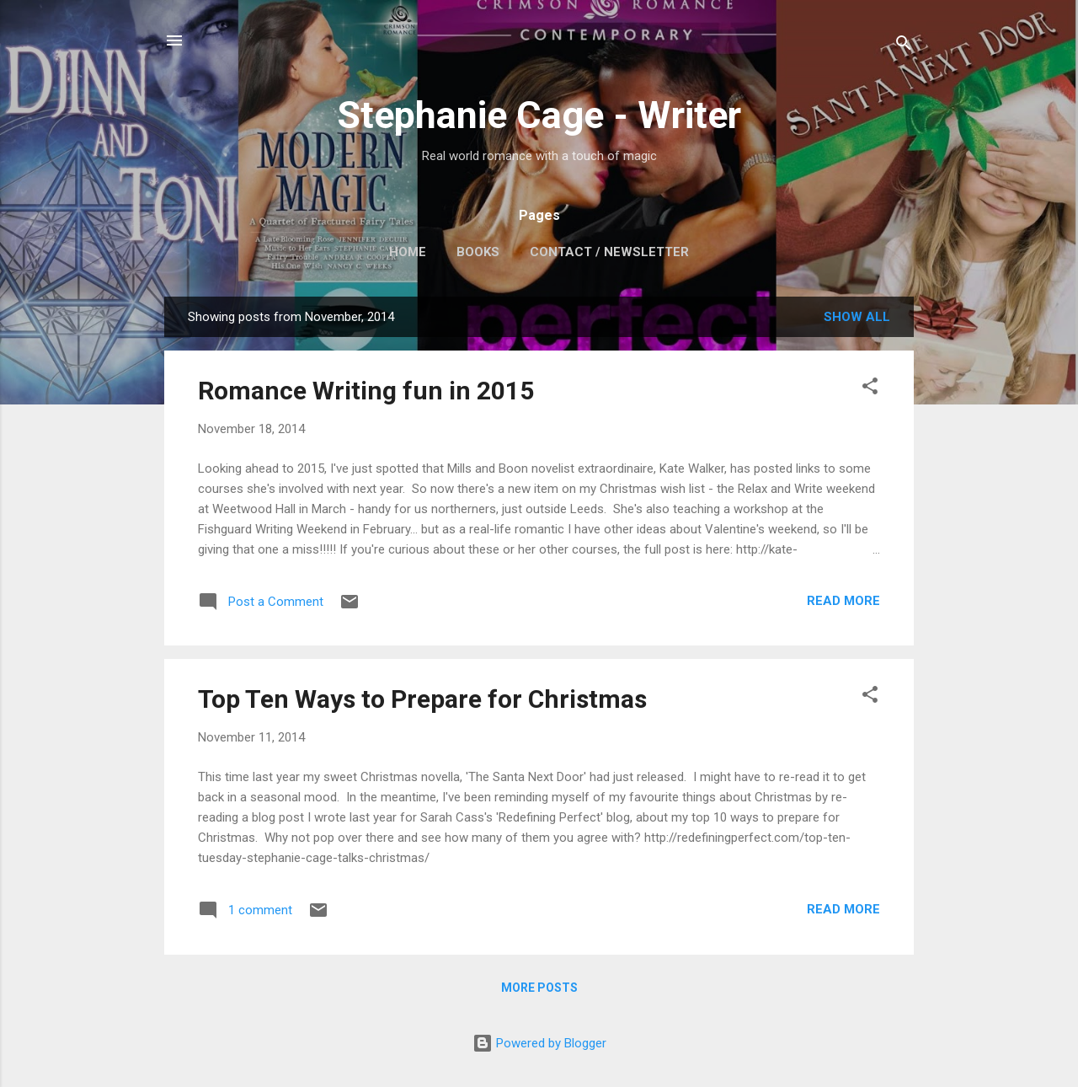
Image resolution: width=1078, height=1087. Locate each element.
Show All (857, 316)
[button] (870, 389)
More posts (539, 987)
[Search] (904, 46)
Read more (843, 600)
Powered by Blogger (539, 1043)
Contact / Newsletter (609, 252)
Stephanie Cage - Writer (539, 115)
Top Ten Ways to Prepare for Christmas (422, 699)
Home (407, 252)
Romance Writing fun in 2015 (366, 390)
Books (477, 252)
